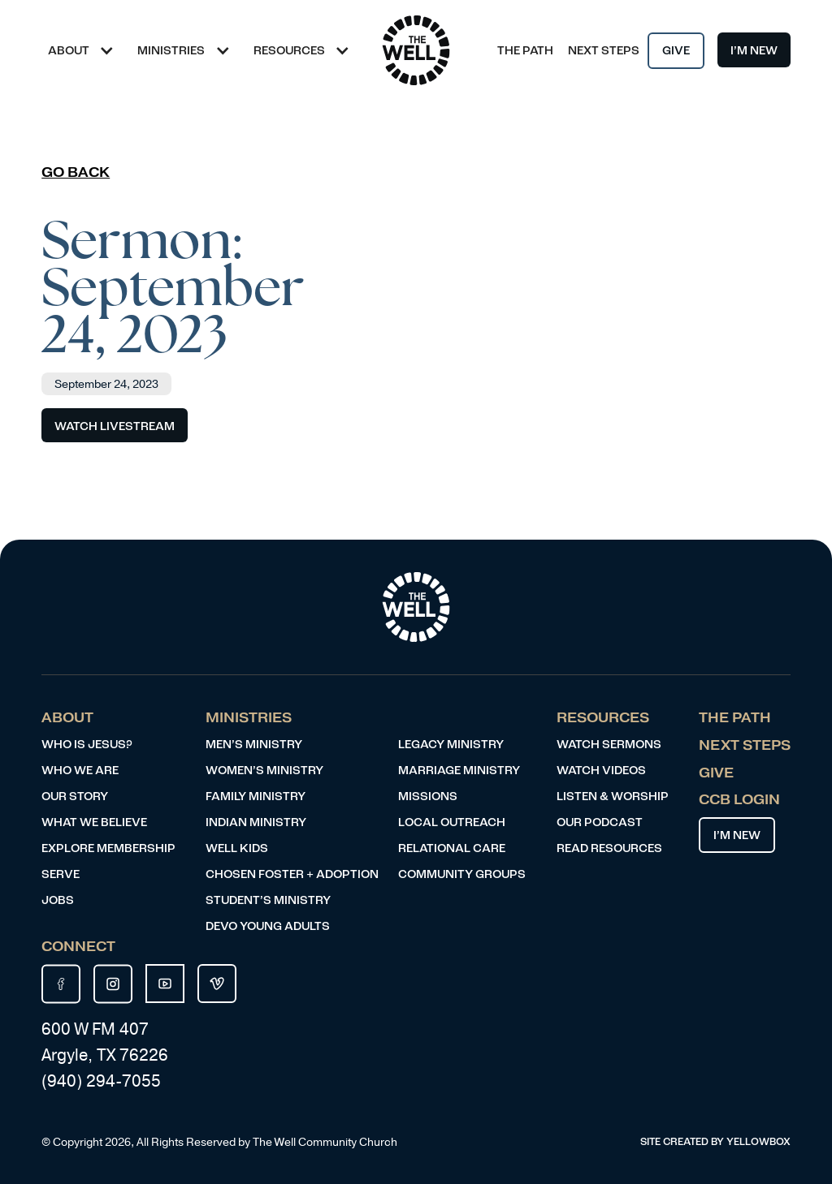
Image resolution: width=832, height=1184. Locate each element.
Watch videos (601, 770)
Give (676, 50)
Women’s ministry (264, 770)
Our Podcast (600, 822)
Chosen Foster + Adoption (292, 874)
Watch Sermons (609, 744)
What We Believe (94, 822)
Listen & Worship (613, 796)
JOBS (57, 900)
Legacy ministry (451, 744)
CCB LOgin (739, 799)
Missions (427, 796)
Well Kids (237, 848)
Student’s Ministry (268, 900)
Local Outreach (451, 822)
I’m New (754, 50)
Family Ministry (256, 796)
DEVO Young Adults (268, 926)
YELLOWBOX (758, 1141)
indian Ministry (256, 822)
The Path (525, 50)
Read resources (609, 848)
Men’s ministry (254, 744)
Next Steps (603, 50)
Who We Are (80, 770)
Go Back (75, 172)
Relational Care (451, 848)
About (67, 717)
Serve (60, 874)
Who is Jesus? (86, 744)
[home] (416, 50)
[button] (86, 50)
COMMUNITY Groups (462, 874)
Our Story (74, 796)
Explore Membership (108, 848)
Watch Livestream (114, 426)
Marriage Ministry (459, 770)
